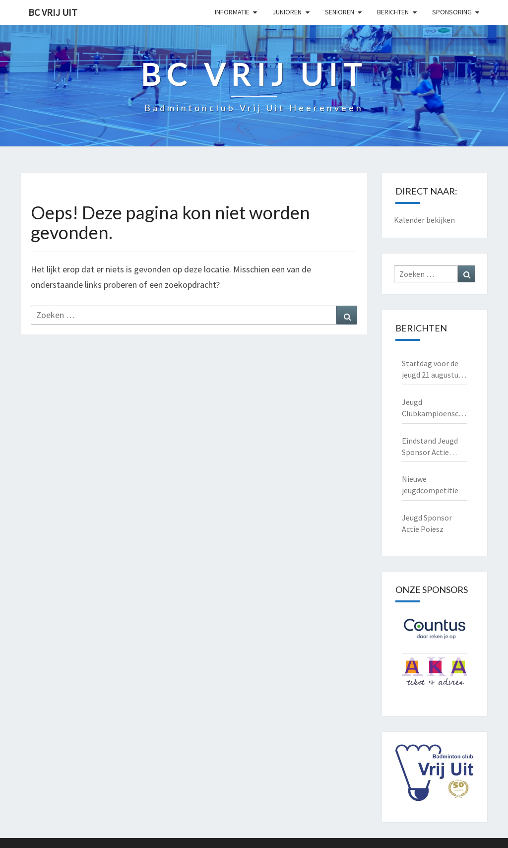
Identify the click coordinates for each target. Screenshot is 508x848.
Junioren (287, 11)
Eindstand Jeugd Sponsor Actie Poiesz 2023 (430, 447)
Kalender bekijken (424, 220)
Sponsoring (452, 11)
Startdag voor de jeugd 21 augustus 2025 (432, 369)
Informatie (232, 11)
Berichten (393, 11)
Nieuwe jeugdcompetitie (430, 484)
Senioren (339, 11)
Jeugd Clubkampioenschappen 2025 (435, 408)
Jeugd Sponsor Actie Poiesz (427, 523)
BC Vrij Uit (52, 12)
